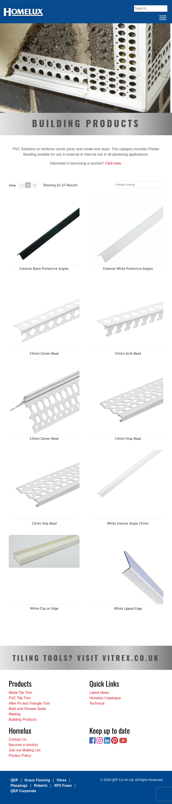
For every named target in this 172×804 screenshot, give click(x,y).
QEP (14, 780)
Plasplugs (19, 785)
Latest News (99, 693)
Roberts (40, 785)
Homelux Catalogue (105, 698)
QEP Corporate (23, 791)
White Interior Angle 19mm (128, 523)
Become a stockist (23, 745)
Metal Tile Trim (20, 693)
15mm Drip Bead (44, 523)
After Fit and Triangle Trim (29, 703)
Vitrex (62, 780)
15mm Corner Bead (44, 438)
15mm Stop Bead (128, 438)
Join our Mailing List (24, 750)
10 (21, 185)
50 (34, 185)
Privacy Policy (20, 755)
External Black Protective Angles (44, 268)
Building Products (23, 719)
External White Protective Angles (128, 268)
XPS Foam (63, 785)
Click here (113, 163)
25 (28, 185)
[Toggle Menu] (162, 17)
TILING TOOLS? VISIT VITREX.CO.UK (86, 657)
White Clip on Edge (44, 608)
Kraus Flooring (37, 780)
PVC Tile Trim (20, 698)
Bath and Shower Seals (27, 709)
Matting (14, 714)
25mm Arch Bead (128, 353)
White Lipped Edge (128, 608)
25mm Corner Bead (44, 353)
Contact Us (17, 739)
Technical (96, 703)
